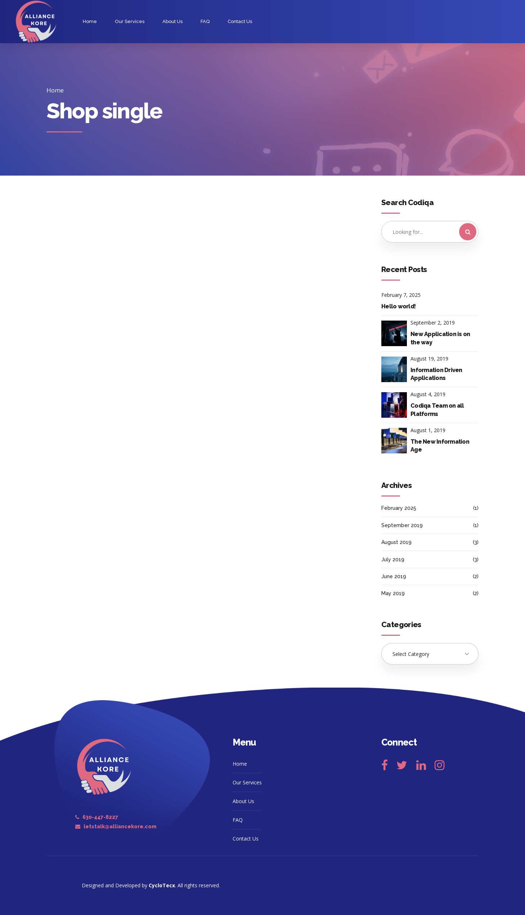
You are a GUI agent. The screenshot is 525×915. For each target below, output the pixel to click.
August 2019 (396, 542)
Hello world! (398, 306)
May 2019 (393, 593)
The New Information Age (439, 445)
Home (90, 21)
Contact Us (240, 21)
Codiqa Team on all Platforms (437, 409)
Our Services (129, 21)
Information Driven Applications (436, 374)
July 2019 (392, 559)
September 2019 (402, 525)
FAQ (205, 21)
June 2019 (393, 576)
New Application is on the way (440, 338)
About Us (172, 21)
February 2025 (398, 508)
